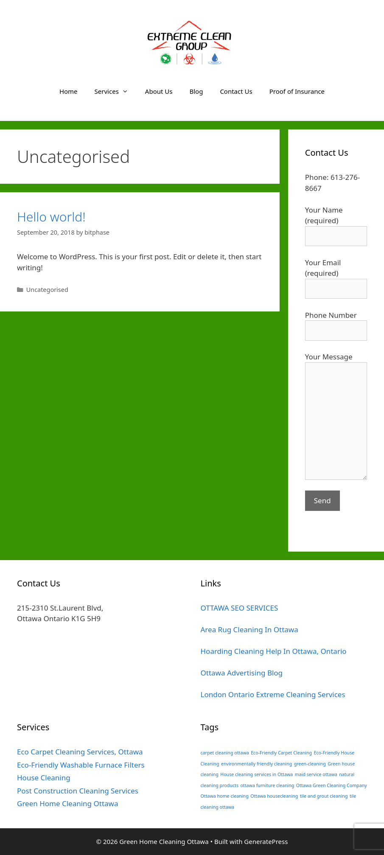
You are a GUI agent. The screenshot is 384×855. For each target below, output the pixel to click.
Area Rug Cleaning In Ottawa (249, 629)
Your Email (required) (336, 276)
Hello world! (51, 216)
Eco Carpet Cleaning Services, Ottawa (80, 752)
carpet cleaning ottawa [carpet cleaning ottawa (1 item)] (225, 753)
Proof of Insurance (297, 91)
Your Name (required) (336, 223)
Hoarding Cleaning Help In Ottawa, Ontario (274, 651)
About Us (159, 91)
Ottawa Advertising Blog (242, 673)
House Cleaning (43, 777)
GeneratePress (266, 841)
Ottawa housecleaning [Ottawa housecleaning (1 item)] (274, 796)
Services (116, 91)
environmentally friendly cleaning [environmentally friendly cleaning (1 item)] (256, 764)
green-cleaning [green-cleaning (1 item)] (310, 764)
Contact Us (236, 91)
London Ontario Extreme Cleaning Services (273, 694)
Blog (196, 91)
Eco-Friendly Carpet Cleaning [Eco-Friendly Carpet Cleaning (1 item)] (281, 753)
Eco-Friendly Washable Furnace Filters (81, 765)
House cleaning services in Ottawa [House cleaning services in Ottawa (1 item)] (256, 774)
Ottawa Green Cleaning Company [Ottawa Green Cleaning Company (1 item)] (331, 785)
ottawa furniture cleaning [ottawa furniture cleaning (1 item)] (267, 785)
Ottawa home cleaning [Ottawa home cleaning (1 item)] (225, 796)
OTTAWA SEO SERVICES (239, 608)
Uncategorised (47, 290)
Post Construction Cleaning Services (77, 791)
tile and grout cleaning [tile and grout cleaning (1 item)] (324, 796)
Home (68, 91)
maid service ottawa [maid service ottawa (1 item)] (316, 774)
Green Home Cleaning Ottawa (67, 803)
